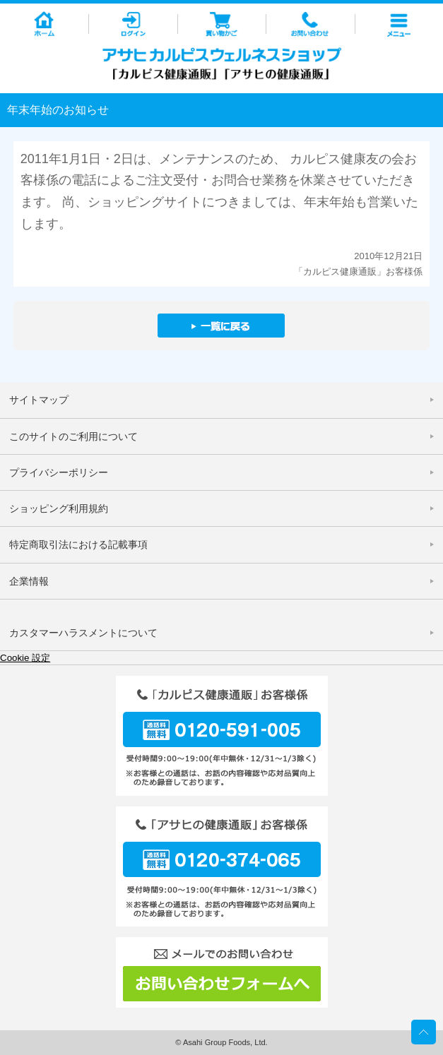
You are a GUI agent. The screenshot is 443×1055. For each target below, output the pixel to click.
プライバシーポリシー (58, 472)
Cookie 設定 (25, 657)
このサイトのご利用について (73, 436)
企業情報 (29, 581)
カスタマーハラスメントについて (83, 632)
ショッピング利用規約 (58, 508)
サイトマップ (39, 399)
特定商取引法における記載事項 (78, 544)
